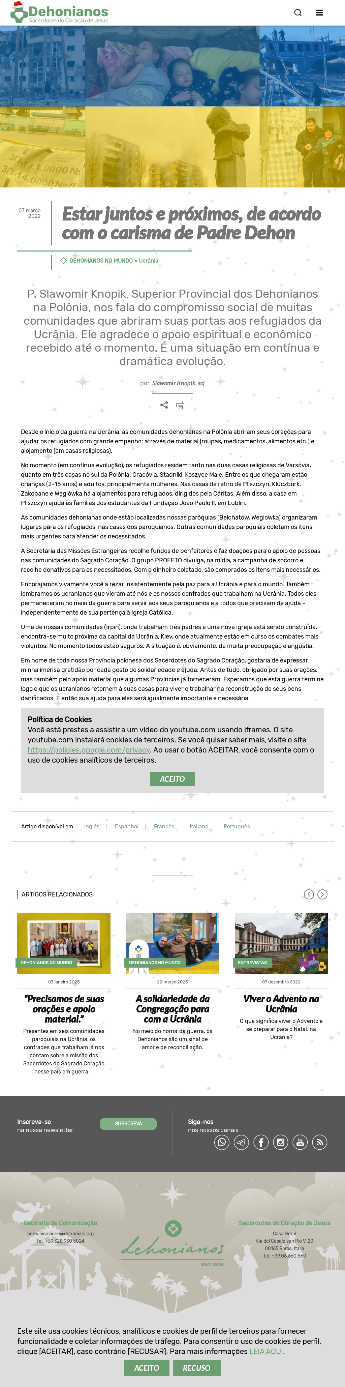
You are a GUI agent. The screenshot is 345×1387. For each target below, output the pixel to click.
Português (237, 826)
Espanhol (126, 826)
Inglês (91, 826)
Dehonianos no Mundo (101, 261)
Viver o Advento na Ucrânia (281, 1003)
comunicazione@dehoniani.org (60, 1234)
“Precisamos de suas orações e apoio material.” (64, 1009)
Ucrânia (148, 261)
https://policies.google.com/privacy (89, 750)
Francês (164, 826)
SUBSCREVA (128, 1124)
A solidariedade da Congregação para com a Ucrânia (173, 1009)
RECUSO (197, 1368)
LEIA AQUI (266, 1351)
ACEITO (172, 779)
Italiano (199, 826)
